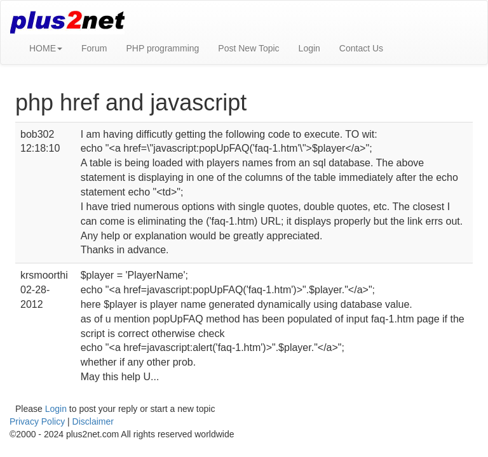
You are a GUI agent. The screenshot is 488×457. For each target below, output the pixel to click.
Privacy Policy (37, 421)
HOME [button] (45, 48)
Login (309, 48)
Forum (94, 48)
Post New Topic (248, 48)
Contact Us (361, 48)
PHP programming (162, 48)
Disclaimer (93, 421)
